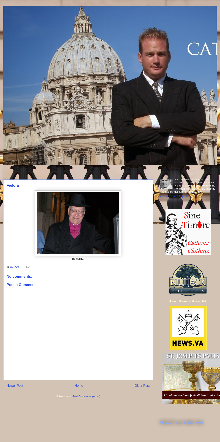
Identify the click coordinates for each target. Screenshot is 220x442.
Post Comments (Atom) (86, 396)
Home (79, 385)
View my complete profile (174, 196)
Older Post (142, 385)
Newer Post (15, 385)
